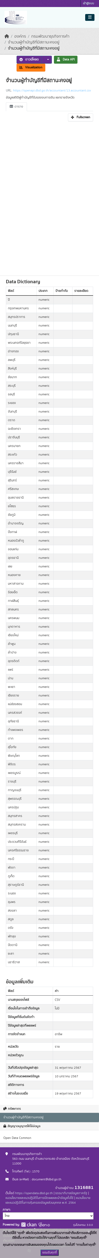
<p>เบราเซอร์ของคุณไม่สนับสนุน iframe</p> (49, 197)
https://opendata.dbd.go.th (34, 1193)
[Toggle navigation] (89, 17)
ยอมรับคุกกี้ (49, 1252)
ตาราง (16, 106)
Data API (66, 59)
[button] (46, 60)
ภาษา (6, 1210)
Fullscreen (80, 117)
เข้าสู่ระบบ (88, 3)
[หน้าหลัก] (7, 36)
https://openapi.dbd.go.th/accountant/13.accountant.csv (52, 90)
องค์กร (20, 36)
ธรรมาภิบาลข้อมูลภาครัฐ (71, 1193)
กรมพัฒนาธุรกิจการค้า (50, 36)
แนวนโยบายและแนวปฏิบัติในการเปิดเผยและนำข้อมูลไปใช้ (39, 1198)
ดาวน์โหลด (29, 59)
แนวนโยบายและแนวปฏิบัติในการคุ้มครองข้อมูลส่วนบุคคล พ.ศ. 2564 (47, 1200)
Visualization (30, 67)
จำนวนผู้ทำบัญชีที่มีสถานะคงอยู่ (33, 42)
